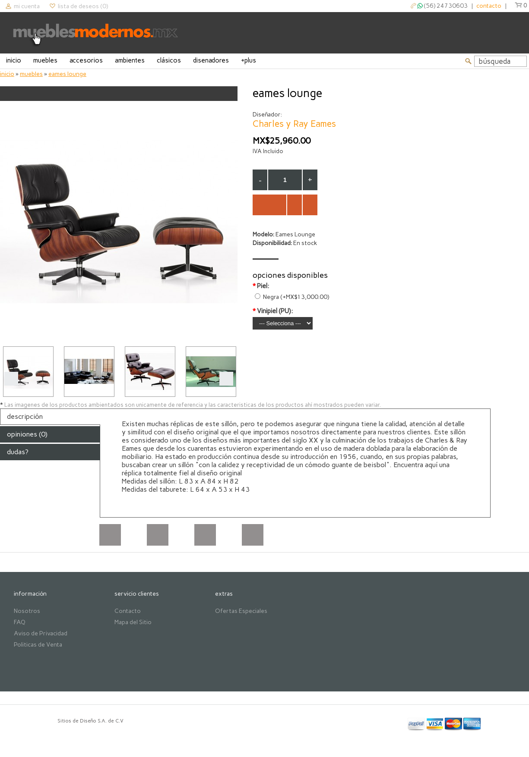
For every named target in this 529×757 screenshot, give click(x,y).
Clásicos (169, 60)
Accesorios (86, 60)
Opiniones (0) (27, 434)
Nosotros (27, 611)
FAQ (19, 622)
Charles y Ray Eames (294, 123)
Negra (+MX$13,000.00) (296, 297)
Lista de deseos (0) (83, 6)
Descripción (25, 416)
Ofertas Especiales (241, 611)
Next (226, 379)
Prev (11, 379)
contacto (488, 5)
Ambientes (130, 60)
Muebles (45, 60)
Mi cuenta (27, 6)
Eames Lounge (67, 74)
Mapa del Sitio (133, 622)
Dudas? (18, 452)
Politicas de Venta (38, 644)
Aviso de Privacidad (40, 633)
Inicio (13, 60)
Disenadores (211, 60)
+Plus (248, 60)
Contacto (127, 611)
